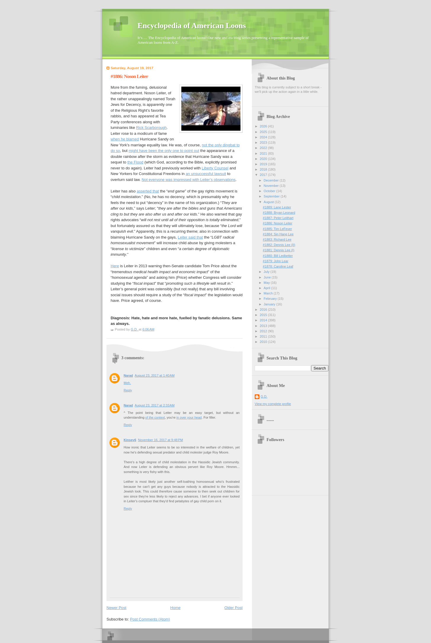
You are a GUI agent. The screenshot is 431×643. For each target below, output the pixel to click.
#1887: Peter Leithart (278, 218)
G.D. (264, 396)
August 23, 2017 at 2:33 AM (155, 405)
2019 (264, 164)
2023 (264, 142)
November (272, 185)
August (269, 202)
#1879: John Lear (275, 261)
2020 (264, 159)
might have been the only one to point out (164, 150)
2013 (264, 326)
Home (175, 607)
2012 (264, 331)
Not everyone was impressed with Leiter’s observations (188, 179)
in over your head (188, 417)
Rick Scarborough (151, 127)
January (270, 304)
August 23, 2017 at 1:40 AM (155, 375)
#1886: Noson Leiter (278, 223)
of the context (155, 417)
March (269, 293)
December (272, 180)
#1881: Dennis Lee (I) (278, 250)
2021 (264, 153)
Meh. (127, 383)
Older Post (234, 607)
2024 (264, 137)
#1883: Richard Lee (277, 239)
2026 (264, 126)
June (268, 277)
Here (115, 266)
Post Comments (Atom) (150, 619)
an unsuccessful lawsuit (206, 173)
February (270, 298)
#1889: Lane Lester (277, 207)
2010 (264, 342)
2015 (264, 315)
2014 (264, 320)
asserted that (148, 191)
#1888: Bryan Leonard (279, 212)
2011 (264, 336)
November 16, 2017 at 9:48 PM (160, 440)
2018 (264, 169)
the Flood (135, 162)
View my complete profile (273, 404)
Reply (128, 390)
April (267, 288)
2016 (264, 309)
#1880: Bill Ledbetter (278, 255)
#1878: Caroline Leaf (278, 266)
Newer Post (116, 607)
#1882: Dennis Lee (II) (279, 245)
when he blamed (125, 139)
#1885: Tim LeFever (277, 229)
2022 (264, 148)
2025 (264, 132)
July (267, 271)
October (270, 191)
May (267, 282)
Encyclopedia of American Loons (192, 25)
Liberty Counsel (215, 168)
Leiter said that (190, 237)
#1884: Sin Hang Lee (278, 234)
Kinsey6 (130, 440)
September (272, 196)
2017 (264, 174)
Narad (128, 375)
